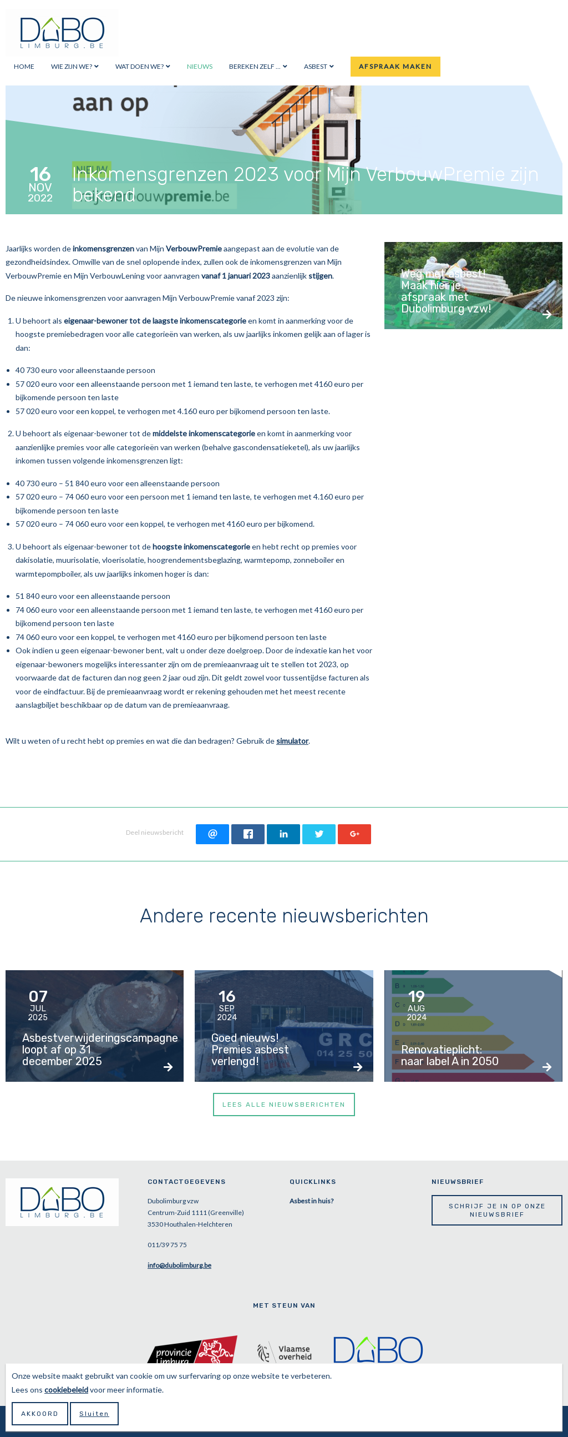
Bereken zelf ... (255, 66)
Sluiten (94, 1414)
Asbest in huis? (311, 1201)
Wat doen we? (139, 66)
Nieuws (199, 66)
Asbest (315, 66)
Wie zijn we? (71, 66)
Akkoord (40, 1414)
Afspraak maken (395, 66)
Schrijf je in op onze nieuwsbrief (497, 1210)
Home (24, 66)
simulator (292, 740)
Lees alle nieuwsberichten (284, 1104)
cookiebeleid (66, 1389)
